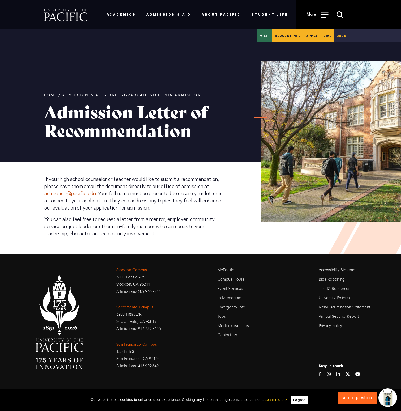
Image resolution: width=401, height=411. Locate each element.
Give (327, 35)
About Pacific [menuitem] (221, 14)
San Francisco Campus (136, 344)
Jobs (342, 35)
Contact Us (227, 335)
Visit (265, 35)
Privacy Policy (330, 325)
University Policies (334, 297)
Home (51, 95)
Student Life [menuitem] (269, 14)
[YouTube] (359, 374)
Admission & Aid (83, 95)
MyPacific (226, 270)
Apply (312, 35)
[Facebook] (322, 374)
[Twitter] (350, 374)
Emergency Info (231, 307)
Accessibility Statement (339, 270)
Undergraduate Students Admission (155, 95)
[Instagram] (331, 374)
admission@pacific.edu (70, 193)
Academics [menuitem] (121, 14)
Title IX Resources (334, 288)
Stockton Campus (131, 270)
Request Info (288, 35)
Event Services (230, 288)
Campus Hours (231, 279)
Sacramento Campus (134, 307)
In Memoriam (229, 297)
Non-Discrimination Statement (344, 307)
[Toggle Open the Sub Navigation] (318, 14)
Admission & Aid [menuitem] (168, 14)
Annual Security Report (339, 316)
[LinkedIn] (340, 374)
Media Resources (233, 325)
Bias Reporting (332, 279)
